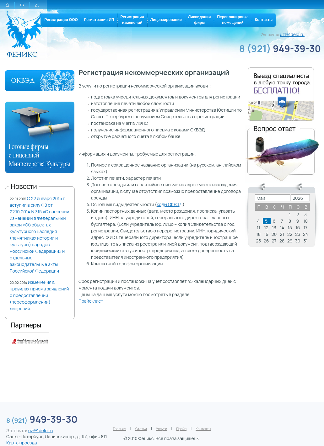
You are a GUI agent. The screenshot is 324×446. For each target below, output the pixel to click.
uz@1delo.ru (292, 34)
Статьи (141, 428)
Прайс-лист (90, 301)
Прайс (181, 428)
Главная (119, 428)
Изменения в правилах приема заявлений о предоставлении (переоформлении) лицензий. (39, 295)
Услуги (161, 428)
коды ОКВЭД (169, 204)
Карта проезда (21, 443)
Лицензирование (166, 20)
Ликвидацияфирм (199, 20)
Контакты (264, 20)
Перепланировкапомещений (232, 20)
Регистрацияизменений (132, 20)
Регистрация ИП (99, 20)
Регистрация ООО (61, 20)
